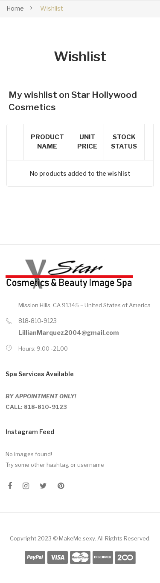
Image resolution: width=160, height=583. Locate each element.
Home (15, 8)
